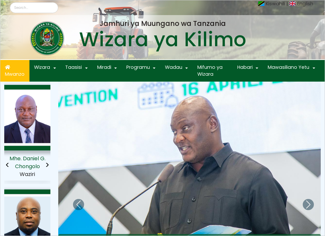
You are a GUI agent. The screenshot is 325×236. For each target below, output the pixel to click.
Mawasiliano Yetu (288, 67)
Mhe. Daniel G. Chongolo (27, 162)
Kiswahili (275, 3)
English (305, 3)
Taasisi (73, 67)
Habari (245, 67)
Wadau (173, 67)
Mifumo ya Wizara (210, 71)
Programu (138, 67)
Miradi (104, 67)
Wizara (42, 67)
